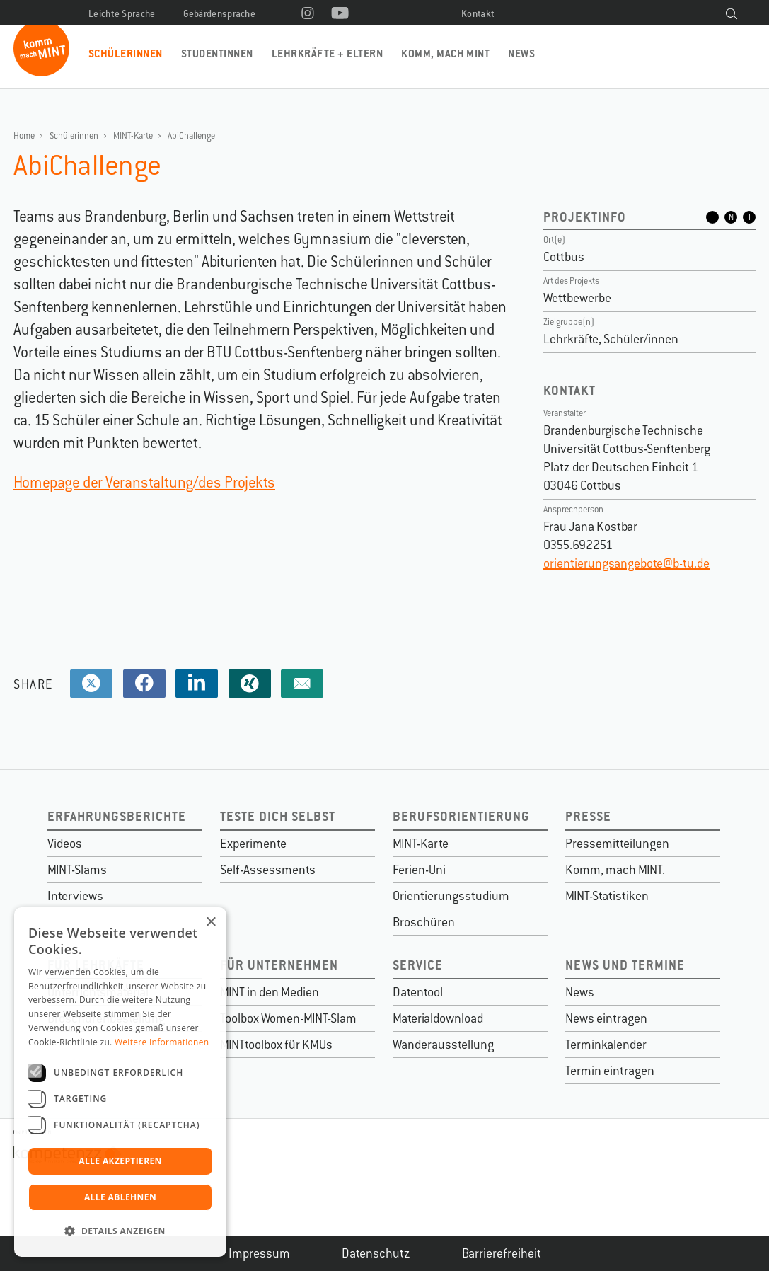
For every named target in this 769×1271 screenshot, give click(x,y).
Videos (64, 843)
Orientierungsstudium (451, 896)
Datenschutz (376, 1253)
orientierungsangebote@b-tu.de (626, 563)
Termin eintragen (609, 1071)
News (521, 53)
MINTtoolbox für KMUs (276, 1044)
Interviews (75, 896)
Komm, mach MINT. (615, 870)
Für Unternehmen (279, 965)
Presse (588, 816)
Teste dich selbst (277, 816)
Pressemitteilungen (617, 843)
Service (418, 965)
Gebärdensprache (219, 14)
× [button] (210, 922)
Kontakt (478, 14)
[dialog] (120, 1082)
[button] (120, 1231)
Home (24, 136)
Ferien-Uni (419, 870)
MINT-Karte (133, 136)
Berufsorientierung (461, 816)
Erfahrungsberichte (116, 816)
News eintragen (606, 1018)
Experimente (253, 843)
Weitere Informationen (162, 1042)
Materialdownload (438, 1018)
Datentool (418, 992)
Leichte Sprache (122, 14)
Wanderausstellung (443, 1044)
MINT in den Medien (269, 992)
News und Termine (625, 965)
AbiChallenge (191, 136)
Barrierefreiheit (501, 1253)
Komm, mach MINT (445, 53)
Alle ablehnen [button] (120, 1197)
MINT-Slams (77, 870)
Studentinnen (217, 53)
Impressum (259, 1253)
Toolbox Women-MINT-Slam (288, 1018)
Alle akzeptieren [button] (120, 1161)
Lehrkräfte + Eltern (327, 53)
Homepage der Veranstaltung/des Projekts (144, 482)
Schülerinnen (125, 53)
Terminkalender (606, 1044)
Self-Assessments (268, 870)
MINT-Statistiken (607, 896)
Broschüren (424, 922)
